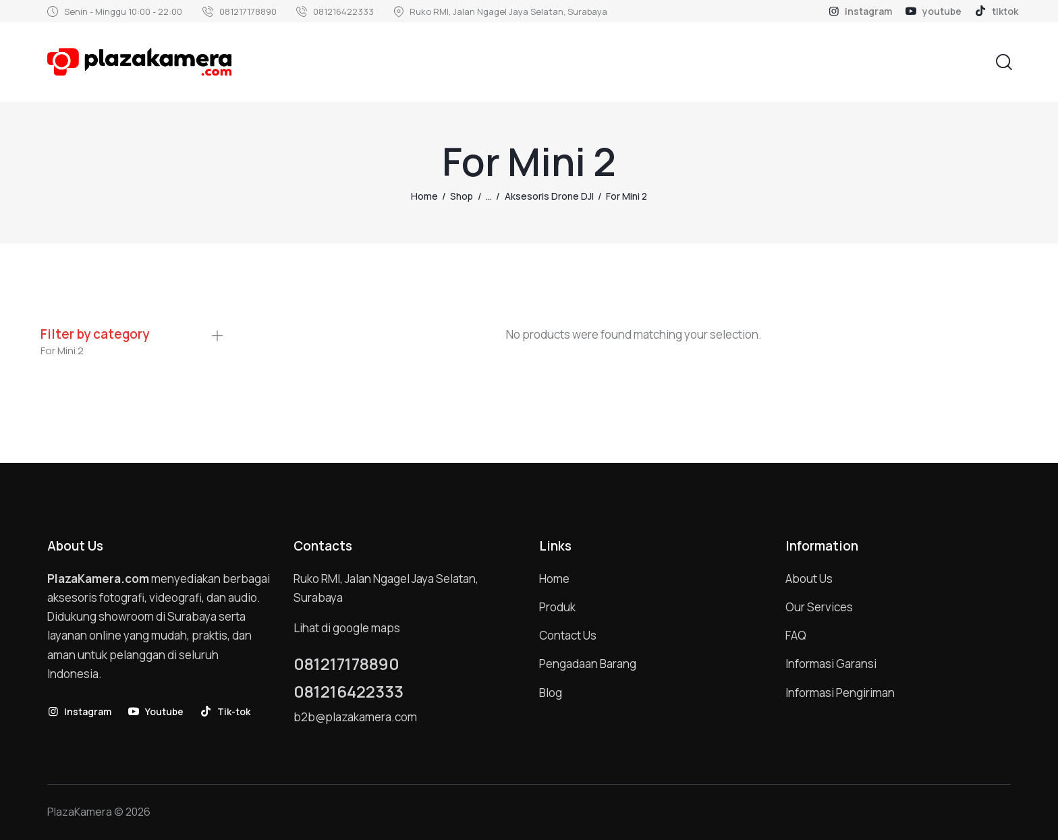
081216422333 (348, 691)
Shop (461, 196)
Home (424, 196)
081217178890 (346, 664)
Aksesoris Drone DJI (549, 196)
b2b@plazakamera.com (355, 717)
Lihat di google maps (347, 628)
